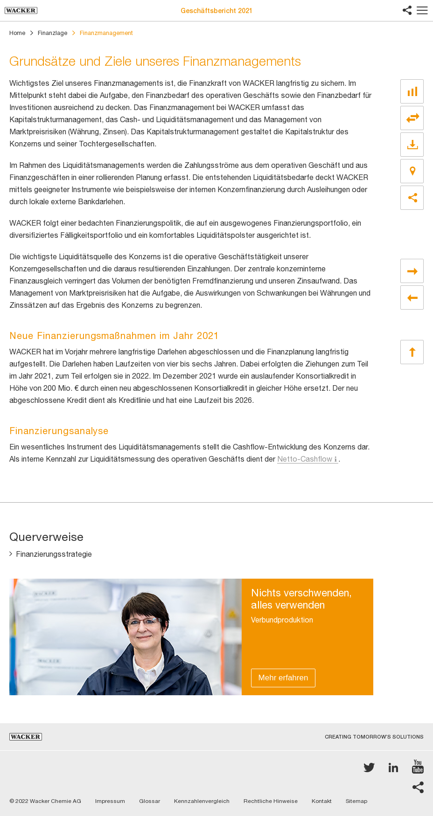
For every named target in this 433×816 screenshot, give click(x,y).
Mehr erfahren (283, 677)
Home (17, 32)
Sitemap (356, 801)
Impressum (110, 801)
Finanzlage (52, 32)
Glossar (149, 801)
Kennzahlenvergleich (202, 801)
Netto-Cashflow (304, 459)
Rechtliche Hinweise (271, 801)
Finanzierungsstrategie (54, 554)
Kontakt (322, 801)
